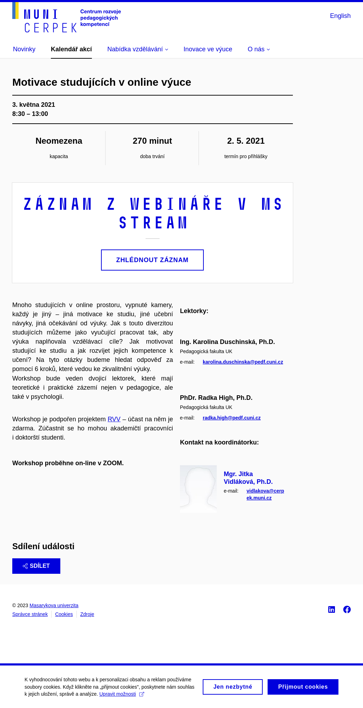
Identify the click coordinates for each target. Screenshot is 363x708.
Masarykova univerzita (53, 605)
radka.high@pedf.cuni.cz (232, 417)
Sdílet (36, 566)
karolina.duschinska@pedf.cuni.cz (243, 362)
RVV (114, 419)
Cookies (64, 614)
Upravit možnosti (121, 698)
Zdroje (87, 614)
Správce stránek (30, 614)
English (340, 15)
